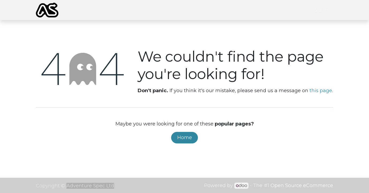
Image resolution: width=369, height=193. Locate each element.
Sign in (321, 9)
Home (184, 137)
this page (321, 91)
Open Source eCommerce (301, 185)
